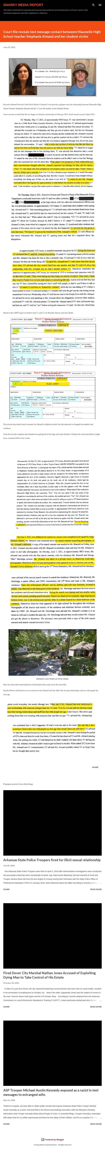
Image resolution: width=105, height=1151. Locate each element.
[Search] (93, 5)
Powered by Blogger (52, 1139)
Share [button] (95, 767)
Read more (96, 889)
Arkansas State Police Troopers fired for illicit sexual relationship (52, 860)
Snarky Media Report (23, 5)
